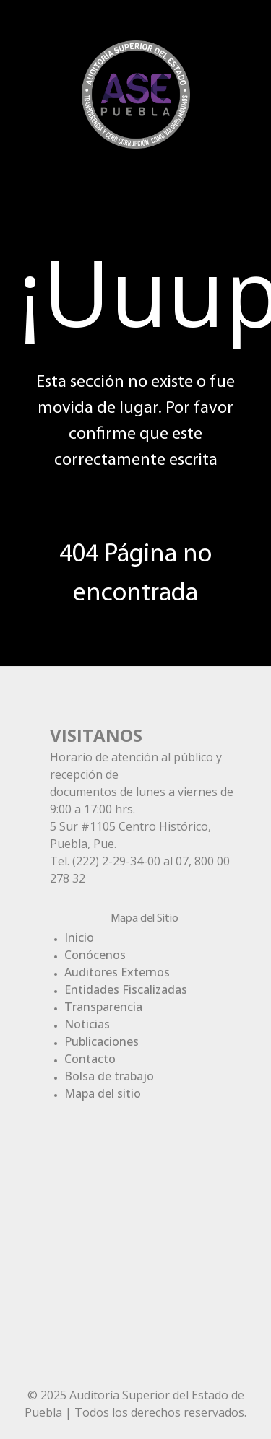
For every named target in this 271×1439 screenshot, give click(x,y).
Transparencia (103, 1007)
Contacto (90, 1059)
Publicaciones (101, 1041)
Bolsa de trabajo (109, 1076)
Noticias (87, 1024)
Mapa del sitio (102, 1093)
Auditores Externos (117, 972)
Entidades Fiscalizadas (125, 989)
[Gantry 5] (136, 92)
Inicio (79, 937)
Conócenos (95, 955)
